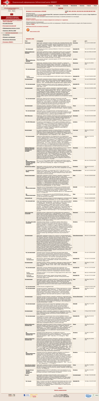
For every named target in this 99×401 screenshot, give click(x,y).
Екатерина (75, 42)
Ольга (74, 105)
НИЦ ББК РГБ (76, 49)
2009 (87, 11)
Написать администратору (60, 390)
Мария (74, 88)
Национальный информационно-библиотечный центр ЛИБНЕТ (29, 2)
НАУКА (32, 24)
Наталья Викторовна (78, 296)
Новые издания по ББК (33, 31)
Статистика (65, 5)
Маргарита (75, 212)
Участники (58, 5)
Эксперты (75, 221)
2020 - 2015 (71, 11)
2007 (92, 11)
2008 (89, 11)
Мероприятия (74, 5)
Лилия (74, 79)
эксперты (75, 59)
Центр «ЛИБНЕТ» (64, 394)
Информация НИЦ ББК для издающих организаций (37, 26)
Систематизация (77, 375)
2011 (83, 11)
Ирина (74, 324)
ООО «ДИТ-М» (66, 396)
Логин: (9, 10)
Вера (74, 175)
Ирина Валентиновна (78, 235)
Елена (74, 365)
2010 (85, 11)
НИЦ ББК (75, 98)
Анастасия (75, 130)
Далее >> (60, 388)
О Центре (50, 5)
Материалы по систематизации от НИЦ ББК (36, 11)
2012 (80, 11)
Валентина (75, 63)
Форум (95, 5)
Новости (89, 5)
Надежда (75, 198)
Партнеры (82, 5)
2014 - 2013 (76, 11)
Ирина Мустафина (77, 170)
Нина (74, 279)
